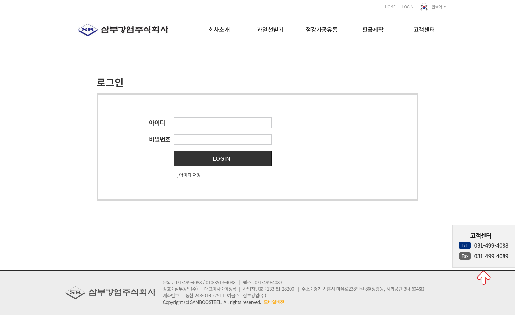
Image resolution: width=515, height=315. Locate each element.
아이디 (157, 122)
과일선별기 (270, 29)
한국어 (433, 7)
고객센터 (424, 29)
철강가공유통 (321, 29)
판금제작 (373, 29)
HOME (390, 6)
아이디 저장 (190, 174)
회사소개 (219, 29)
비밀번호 (159, 139)
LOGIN (407, 6)
